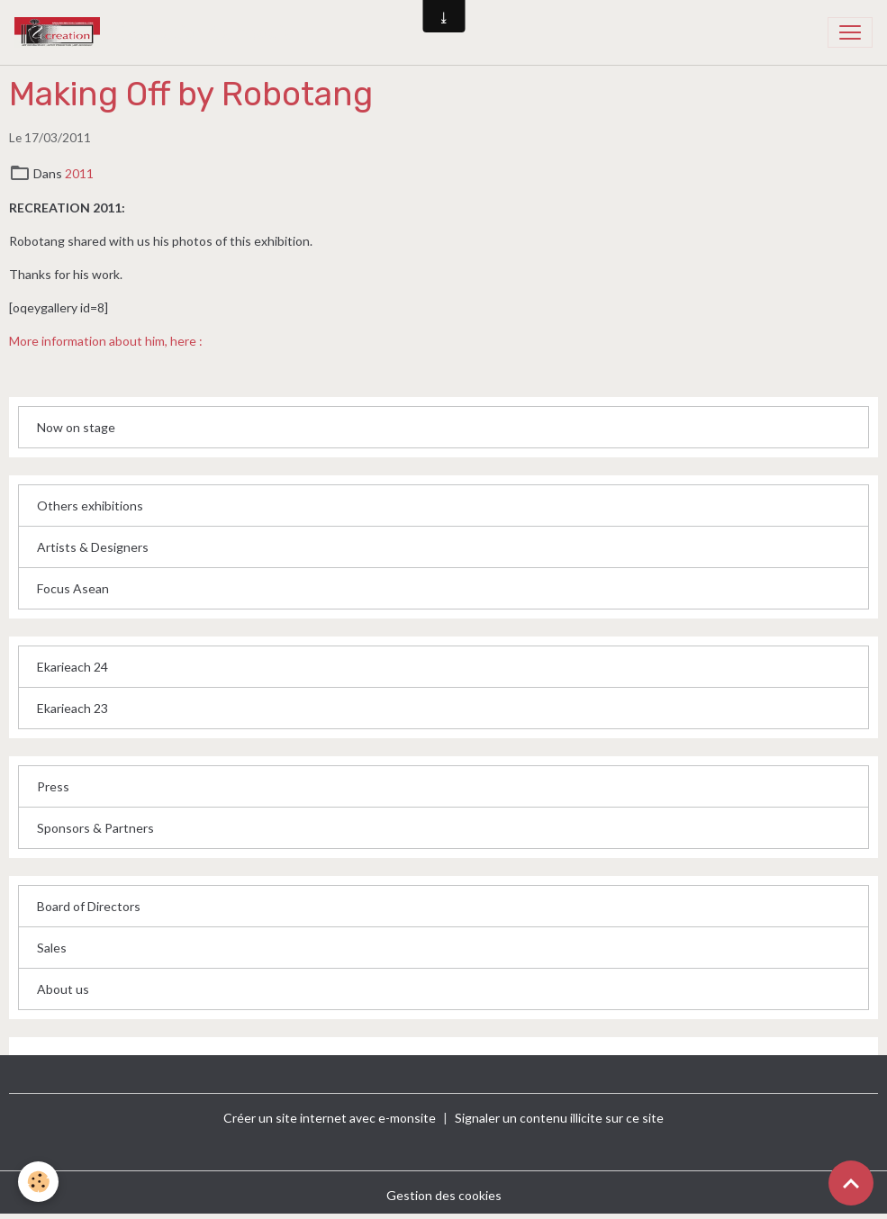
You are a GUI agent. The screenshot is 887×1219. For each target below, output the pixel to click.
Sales (52, 947)
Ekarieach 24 (72, 666)
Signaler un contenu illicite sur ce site (559, 1117)
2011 (79, 173)
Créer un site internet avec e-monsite (329, 1117)
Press (53, 786)
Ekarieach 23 (72, 708)
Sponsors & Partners (95, 827)
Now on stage (76, 427)
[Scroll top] (850, 1182)
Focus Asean (73, 588)
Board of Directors (88, 906)
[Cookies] (38, 1181)
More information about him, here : (106, 340)
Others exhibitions (90, 505)
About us (63, 989)
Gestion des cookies (444, 1195)
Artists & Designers (93, 547)
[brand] (157, 32)
